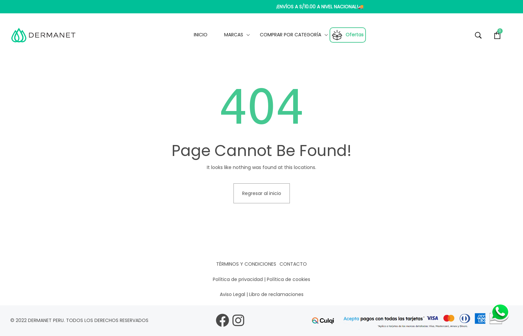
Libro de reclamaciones (276, 294)
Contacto (293, 264)
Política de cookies (288, 279)
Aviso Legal (232, 294)
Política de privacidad (238, 279)
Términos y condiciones (246, 264)
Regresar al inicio (261, 193)
